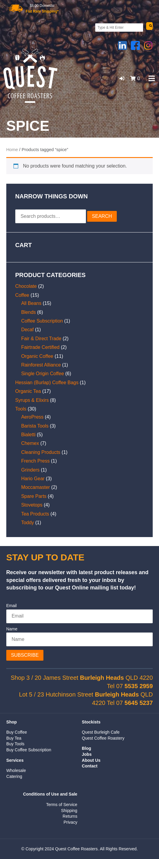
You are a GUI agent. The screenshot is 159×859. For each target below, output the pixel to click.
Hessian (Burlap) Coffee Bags (46, 382)
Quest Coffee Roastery (103, 738)
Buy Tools (15, 743)
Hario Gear (33, 478)
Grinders (30, 469)
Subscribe (25, 655)
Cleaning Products (40, 452)
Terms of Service (61, 804)
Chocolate (26, 286)
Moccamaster (35, 487)
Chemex (30, 443)
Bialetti (28, 434)
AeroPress (32, 416)
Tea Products (35, 513)
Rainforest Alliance (41, 364)
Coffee (22, 295)
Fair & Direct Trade (41, 338)
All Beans (31, 303)
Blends (28, 312)
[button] (121, 78)
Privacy (70, 822)
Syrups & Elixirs (32, 400)
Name (11, 629)
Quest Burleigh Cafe (100, 732)
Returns (70, 816)
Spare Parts (33, 496)
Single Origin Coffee (42, 373)
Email (11, 605)
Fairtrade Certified (40, 347)
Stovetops (32, 504)
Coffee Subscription (42, 320)
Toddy (27, 522)
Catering (14, 776)
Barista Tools (35, 425)
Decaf (27, 329)
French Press (35, 460)
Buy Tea (13, 738)
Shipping (69, 810)
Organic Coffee (37, 356)
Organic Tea (28, 391)
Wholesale (16, 770)
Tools (20, 408)
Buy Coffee (16, 732)
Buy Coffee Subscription (28, 749)
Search (102, 216)
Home (12, 149)
